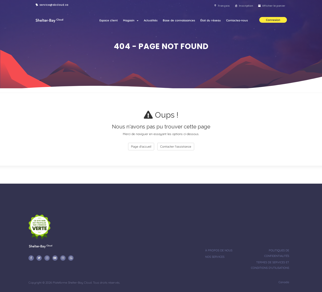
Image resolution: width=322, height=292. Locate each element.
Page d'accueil (141, 147)
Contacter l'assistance (175, 147)
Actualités (150, 20)
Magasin (130, 20)
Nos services (214, 256)
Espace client (108, 20)
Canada (283, 282)
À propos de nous (218, 250)
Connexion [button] (273, 20)
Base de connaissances (179, 20)
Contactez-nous (237, 20)
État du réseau (210, 20)
